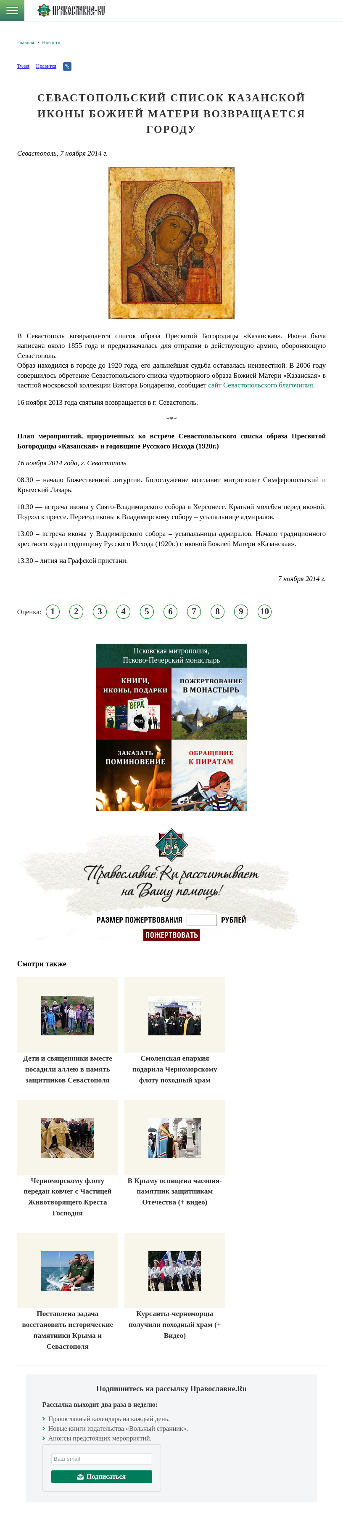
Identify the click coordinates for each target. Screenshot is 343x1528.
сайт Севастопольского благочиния (260, 385)
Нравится (46, 66)
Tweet (23, 66)
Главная (25, 42)
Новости (51, 42)
